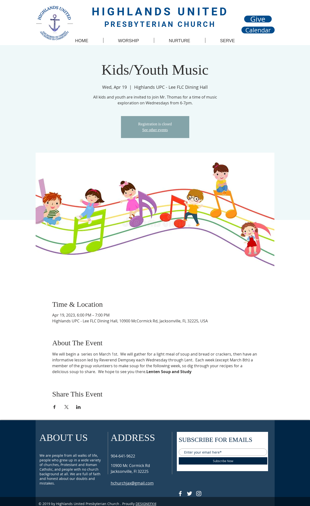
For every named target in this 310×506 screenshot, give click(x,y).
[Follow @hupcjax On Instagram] (198, 493)
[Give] (258, 19)
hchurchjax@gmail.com (132, 483)
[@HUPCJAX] (180, 493)
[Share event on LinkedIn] (78, 407)
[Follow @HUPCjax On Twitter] (189, 493)
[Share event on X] (66, 407)
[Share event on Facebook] (54, 407)
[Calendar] (258, 30)
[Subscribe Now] (223, 461)
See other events (155, 130)
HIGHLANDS (135, 11)
